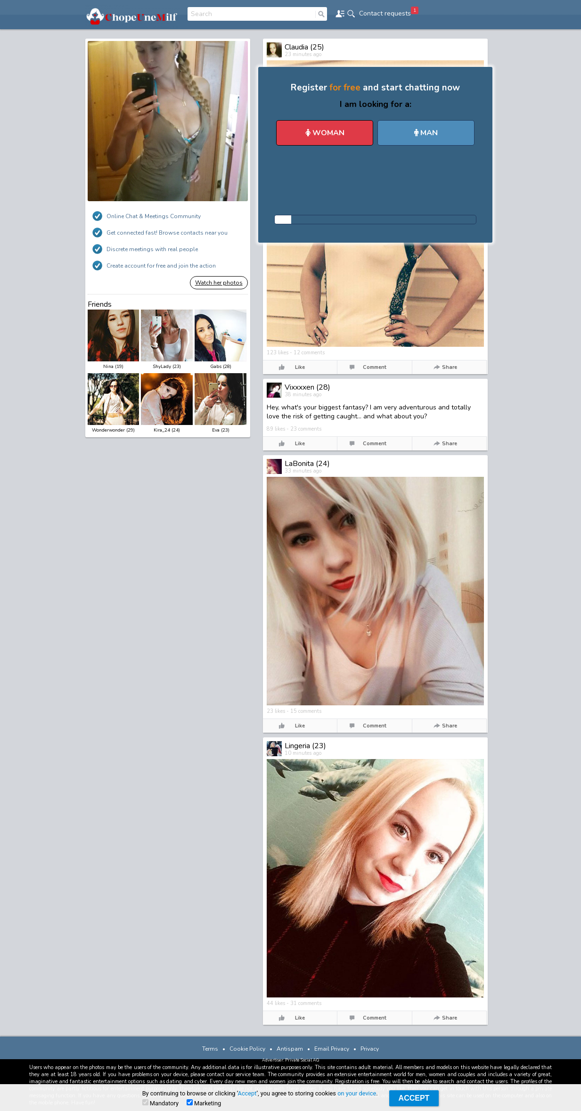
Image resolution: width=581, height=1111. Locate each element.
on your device (356, 1093)
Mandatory (160, 1103)
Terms (210, 1049)
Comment (374, 367)
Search (201, 13)
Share (449, 367)
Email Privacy (331, 1049)
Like (300, 367)
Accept (247, 1093)
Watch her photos (219, 282)
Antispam (290, 1049)
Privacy (369, 1049)
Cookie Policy (247, 1049)
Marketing (204, 1103)
